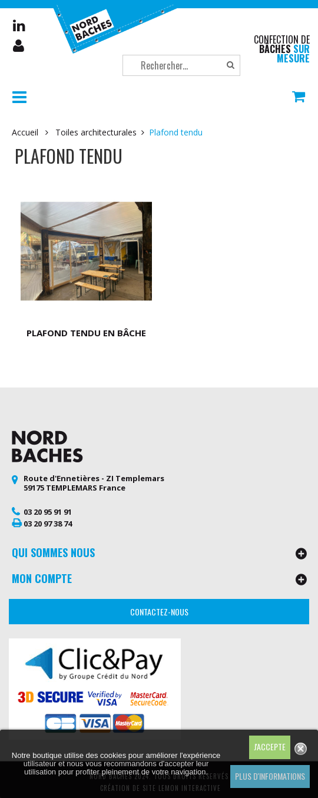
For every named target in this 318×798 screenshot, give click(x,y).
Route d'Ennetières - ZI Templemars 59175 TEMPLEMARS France (94, 478)
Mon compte (19, 46)
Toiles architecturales (96, 132)
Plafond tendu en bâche (84, 328)
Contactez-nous (159, 607)
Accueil (25, 132)
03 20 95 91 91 (48, 507)
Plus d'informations (270, 776)
